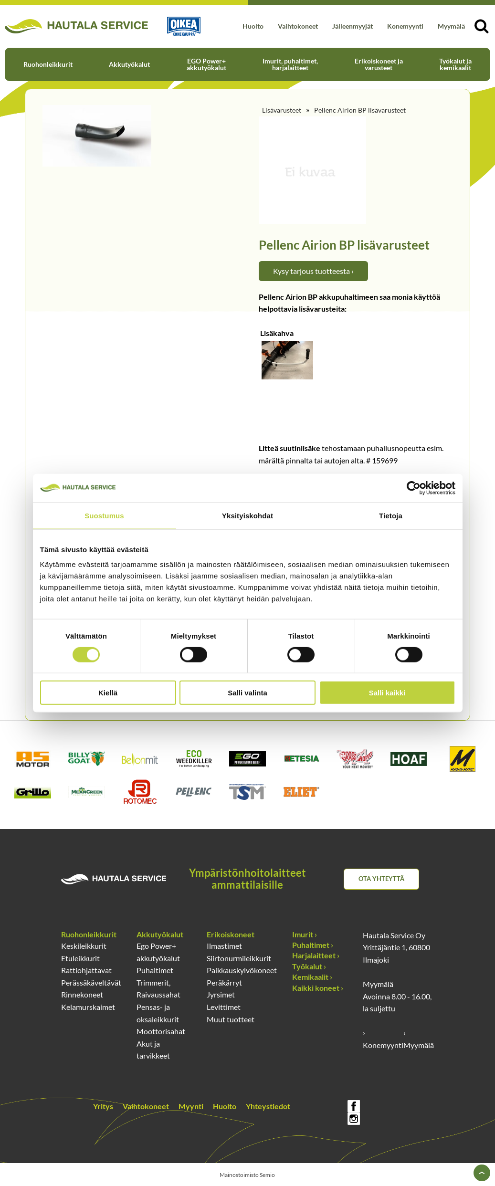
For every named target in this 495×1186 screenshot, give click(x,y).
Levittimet (224, 1006)
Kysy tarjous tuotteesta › (313, 270)
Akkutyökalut (129, 64)
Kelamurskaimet (88, 1006)
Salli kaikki (387, 693)
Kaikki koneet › (317, 987)
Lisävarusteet (281, 110)
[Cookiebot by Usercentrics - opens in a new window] (413, 488)
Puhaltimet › (312, 944)
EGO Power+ (206, 64)
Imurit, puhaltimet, (290, 64)
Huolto (252, 26)
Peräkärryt (224, 982)
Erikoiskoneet (230, 934)
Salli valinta (247, 693)
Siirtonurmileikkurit (239, 958)
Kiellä (107, 693)
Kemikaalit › (312, 976)
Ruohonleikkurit (48, 64)
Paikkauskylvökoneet (242, 970)
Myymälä (451, 26)
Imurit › (304, 934)
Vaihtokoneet (298, 26)
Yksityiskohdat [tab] (247, 515)
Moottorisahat (161, 1031)
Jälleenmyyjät (352, 26)
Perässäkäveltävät (91, 982)
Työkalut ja (455, 64)
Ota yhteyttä (381, 878)
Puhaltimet (155, 970)
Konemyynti (405, 26)
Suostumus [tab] (104, 515)
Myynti (191, 1106)
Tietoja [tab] (390, 515)
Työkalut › (309, 966)
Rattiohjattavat (86, 970)
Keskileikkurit (83, 945)
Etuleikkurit (80, 958)
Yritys (103, 1106)
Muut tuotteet (230, 1019)
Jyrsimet (221, 994)
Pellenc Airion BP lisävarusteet (360, 110)
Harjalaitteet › (315, 955)
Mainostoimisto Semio (247, 1174)
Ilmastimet (224, 945)
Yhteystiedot (268, 1106)
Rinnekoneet (82, 994)
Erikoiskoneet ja (379, 64)
